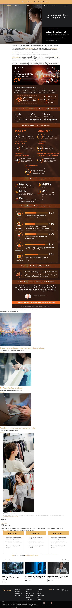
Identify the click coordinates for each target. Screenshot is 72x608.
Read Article (4, 581)
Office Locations (40, 595)
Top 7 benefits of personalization (11, 388)
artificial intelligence (29, 48)
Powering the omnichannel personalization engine (18, 428)
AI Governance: (6, 576)
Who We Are (18, 5)
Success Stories (29, 589)
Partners (39, 593)
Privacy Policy (14, 607)
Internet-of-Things (53, 48)
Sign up (50, 589)
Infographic (3, 521)
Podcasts (28, 597)
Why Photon (47, 5)
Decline (48, 602)
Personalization (15, 52)
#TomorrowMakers (30, 595)
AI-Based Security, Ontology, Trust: (58, 576)
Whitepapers (29, 599)
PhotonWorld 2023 (30, 593)
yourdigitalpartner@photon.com (31, 555)
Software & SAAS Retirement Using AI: (35, 576)
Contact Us (39, 589)
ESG (38, 597)
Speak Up (39, 599)
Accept (40, 602)
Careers (54, 5)
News (27, 591)
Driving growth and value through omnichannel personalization (22, 348)
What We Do (27, 5)
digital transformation (27, 46)
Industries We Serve (36, 5)
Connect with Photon (50, 39)
